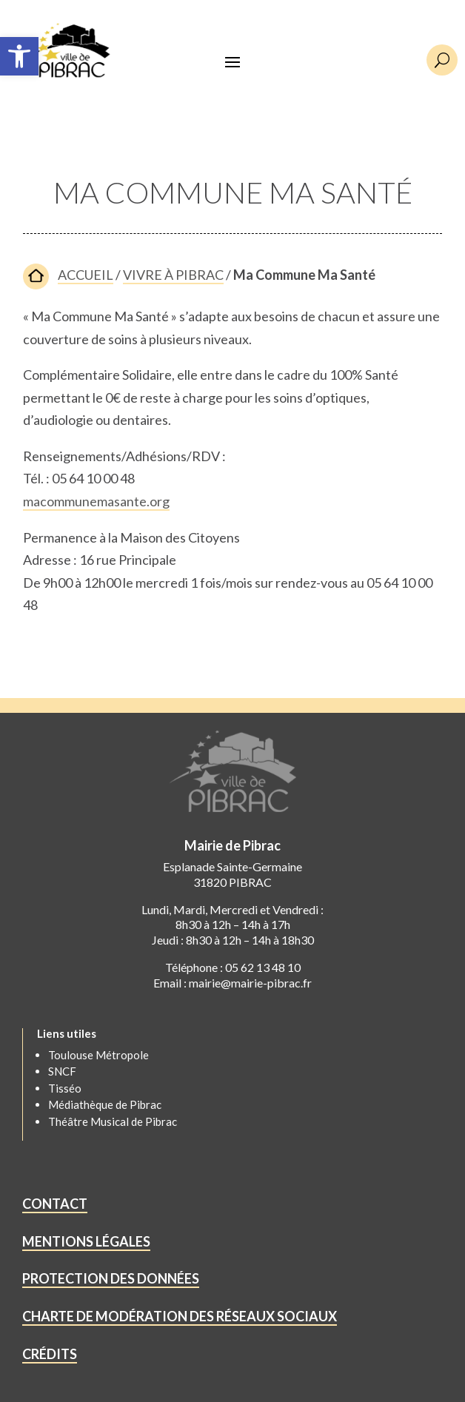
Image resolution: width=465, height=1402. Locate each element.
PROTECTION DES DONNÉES (110, 1278)
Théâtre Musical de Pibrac (112, 1121)
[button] (19, 56)
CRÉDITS (49, 1354)
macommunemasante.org (96, 501)
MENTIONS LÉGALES (86, 1241)
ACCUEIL (85, 274)
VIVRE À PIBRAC (173, 274)
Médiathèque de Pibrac (104, 1104)
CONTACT (54, 1203)
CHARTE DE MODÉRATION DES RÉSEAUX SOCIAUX (179, 1316)
